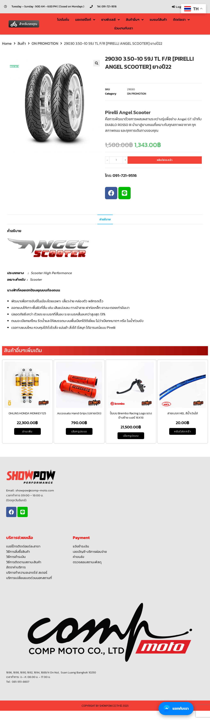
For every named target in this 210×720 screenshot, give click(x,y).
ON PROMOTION (45, 43)
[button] (24, 24)
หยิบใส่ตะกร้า (165, 160)
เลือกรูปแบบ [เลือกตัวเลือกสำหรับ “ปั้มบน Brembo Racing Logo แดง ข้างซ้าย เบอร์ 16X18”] (131, 436)
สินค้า (21, 43)
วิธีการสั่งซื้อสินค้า (18, 551)
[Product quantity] (116, 160)
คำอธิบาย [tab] (105, 219)
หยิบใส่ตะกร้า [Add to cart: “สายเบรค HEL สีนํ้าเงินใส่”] (182, 431)
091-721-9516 (125, 175)
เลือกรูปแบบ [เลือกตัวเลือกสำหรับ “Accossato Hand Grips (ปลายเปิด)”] (79, 431)
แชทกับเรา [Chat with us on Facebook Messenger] (176, 708)
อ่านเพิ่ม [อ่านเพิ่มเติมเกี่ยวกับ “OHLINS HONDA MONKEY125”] (27, 431)
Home (7, 43)
